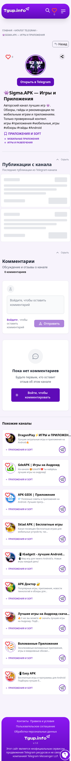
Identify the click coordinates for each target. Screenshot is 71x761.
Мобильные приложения (23, 138)
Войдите (12, 319)
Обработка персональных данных (35, 731)
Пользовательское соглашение (35, 726)
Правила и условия (42, 721)
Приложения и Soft (24, 134)
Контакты (23, 721)
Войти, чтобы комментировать (33, 395)
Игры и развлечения (20, 142)
